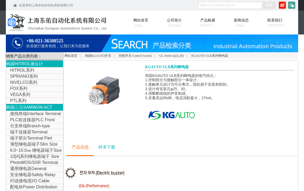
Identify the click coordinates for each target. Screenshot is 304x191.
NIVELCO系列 (23, 82)
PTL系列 (18, 100)
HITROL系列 (22, 70)
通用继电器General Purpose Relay (26, 169)
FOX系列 (18, 88)
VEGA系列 (20, 94)
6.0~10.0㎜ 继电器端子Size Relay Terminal (34, 150)
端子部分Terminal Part (31, 138)
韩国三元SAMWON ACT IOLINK (29, 108)
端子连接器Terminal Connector (26, 132)
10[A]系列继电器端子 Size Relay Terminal (32, 156)
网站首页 (71, 56)
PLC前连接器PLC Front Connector (30, 120)
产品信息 (80, 147)
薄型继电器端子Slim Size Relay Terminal (32, 144)
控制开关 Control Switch (135, 56)
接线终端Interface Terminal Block (33, 114)
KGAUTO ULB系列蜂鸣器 (209, 56)
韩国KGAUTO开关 (98, 56)
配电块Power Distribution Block (31, 187)
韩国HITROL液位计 (24, 64)
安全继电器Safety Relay (33, 174)
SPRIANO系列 (24, 76)
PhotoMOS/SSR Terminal (34, 162)
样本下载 (106, 147)
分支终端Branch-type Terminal (28, 126)
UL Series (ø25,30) (171, 56)
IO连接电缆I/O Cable (29, 181)
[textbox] (230, 5)
